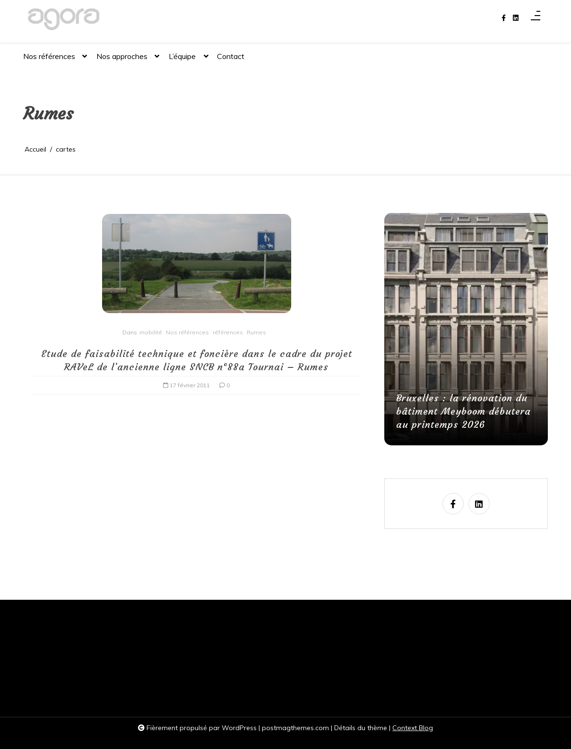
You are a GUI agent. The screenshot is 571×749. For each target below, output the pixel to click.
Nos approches (121, 60)
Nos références (49, 60)
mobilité (150, 332)
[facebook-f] (504, 18)
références (228, 332)
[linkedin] (516, 18)
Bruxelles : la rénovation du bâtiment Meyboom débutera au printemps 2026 (463, 411)
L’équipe (182, 60)
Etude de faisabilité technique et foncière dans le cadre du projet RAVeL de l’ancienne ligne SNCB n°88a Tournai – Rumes (196, 360)
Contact (230, 56)
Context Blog (412, 727)
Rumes (256, 332)
